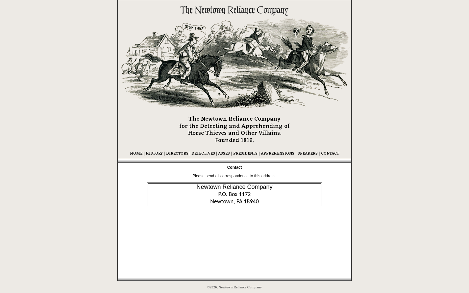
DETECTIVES (203, 153)
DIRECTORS (177, 153)
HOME (136, 153)
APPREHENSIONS (277, 153)
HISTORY (154, 153)
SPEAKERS (308, 153)
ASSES (223, 153)
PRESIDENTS (245, 153)
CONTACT (330, 153)
